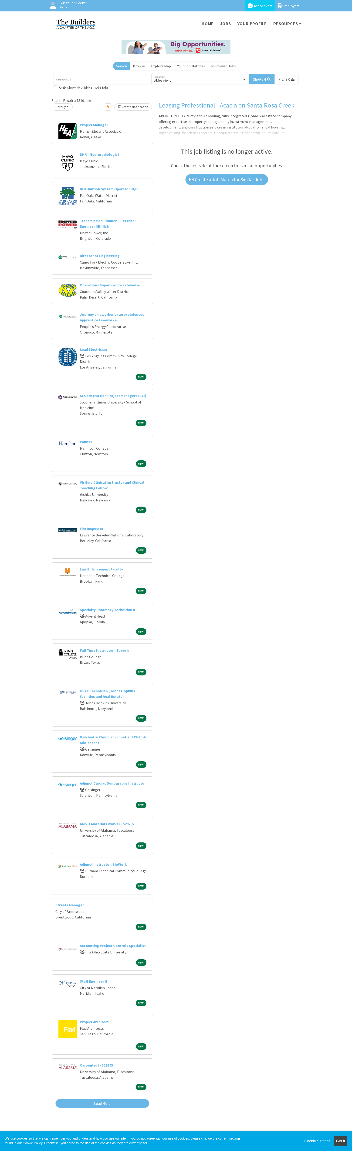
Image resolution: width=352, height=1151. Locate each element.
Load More (102, 1103)
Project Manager (94, 124)
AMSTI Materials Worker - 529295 (107, 823)
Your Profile (252, 23)
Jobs (225, 23)
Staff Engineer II (93, 981)
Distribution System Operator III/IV (109, 189)
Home (207, 23)
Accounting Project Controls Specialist (113, 945)
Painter (86, 441)
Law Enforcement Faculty (101, 569)
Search (121, 66)
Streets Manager (69, 905)
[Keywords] (102, 79)
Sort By (61, 107)
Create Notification (133, 107)
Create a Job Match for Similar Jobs (226, 179)
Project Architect (94, 1021)
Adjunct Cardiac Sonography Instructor (113, 783)
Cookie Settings (317, 1141)
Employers (288, 6)
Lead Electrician (93, 349)
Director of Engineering (100, 255)
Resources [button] (285, 23)
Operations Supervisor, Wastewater (110, 285)
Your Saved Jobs (223, 66)
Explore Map (161, 66)
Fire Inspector (91, 528)
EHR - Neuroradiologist (99, 154)
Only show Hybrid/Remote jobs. (84, 87)
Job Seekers (260, 6)
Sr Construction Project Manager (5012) (113, 395)
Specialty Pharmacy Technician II (107, 609)
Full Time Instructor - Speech (104, 650)
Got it (340, 1141)
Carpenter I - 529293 (96, 1065)
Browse (139, 66)
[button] (286, 79)
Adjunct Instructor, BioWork (103, 864)
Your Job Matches (191, 66)
